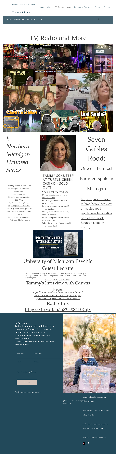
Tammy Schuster (21, 12)
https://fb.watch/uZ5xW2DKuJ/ (58, 309)
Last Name (38, 354)
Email (19, 362)
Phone (36, 362)
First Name (20, 354)
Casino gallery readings (55, 191)
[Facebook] (98, 19)
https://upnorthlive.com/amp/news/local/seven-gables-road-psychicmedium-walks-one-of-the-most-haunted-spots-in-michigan (96, 213)
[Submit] (27, 382)
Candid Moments (89, 343)
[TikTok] (84, 443)
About (26, 338)
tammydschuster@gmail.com (30, 392)
